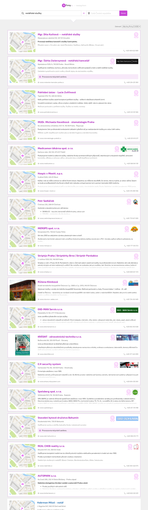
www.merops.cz (46, 246)
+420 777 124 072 (132, 246)
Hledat (123, 13)
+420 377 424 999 (132, 354)
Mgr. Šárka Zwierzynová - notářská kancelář (63, 60)
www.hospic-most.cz (47, 191)
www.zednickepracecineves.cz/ (51, 218)
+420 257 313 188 (132, 408)
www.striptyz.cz (46, 272)
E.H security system (49, 363)
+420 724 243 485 (132, 299)
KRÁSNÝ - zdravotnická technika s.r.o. (60, 336)
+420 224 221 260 (132, 82)
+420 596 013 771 (132, 436)
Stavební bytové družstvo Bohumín (58, 417)
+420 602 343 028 (132, 327)
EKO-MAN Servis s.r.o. (50, 309)
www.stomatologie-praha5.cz (50, 138)
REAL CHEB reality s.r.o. (51, 445)
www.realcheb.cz (46, 466)
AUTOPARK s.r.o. (47, 475)
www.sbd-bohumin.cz (48, 436)
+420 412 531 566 (132, 112)
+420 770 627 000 (132, 218)
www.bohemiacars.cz (47, 493)
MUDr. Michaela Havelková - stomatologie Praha (66, 121)
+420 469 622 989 (132, 51)
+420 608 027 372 (132, 272)
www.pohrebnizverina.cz (49, 112)
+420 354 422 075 (132, 466)
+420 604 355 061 (132, 381)
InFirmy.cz (67, 5)
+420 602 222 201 (132, 493)
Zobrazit (118, 26)
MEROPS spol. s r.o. (49, 228)
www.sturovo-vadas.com (49, 299)
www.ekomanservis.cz (48, 327)
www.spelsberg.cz (46, 408)
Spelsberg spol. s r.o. (50, 391)
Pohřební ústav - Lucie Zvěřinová (57, 92)
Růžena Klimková (48, 281)
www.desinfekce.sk (47, 354)
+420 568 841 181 (132, 163)
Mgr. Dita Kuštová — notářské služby (59, 34)
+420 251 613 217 (132, 138)
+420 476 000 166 (132, 191)
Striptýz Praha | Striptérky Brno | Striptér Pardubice (68, 255)
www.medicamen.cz (47, 163)
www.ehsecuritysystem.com (50, 381)
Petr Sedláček (46, 200)
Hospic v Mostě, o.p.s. (50, 173)
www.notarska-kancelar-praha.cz (52, 82)
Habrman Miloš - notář (50, 502)
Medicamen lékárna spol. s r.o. (55, 148)
